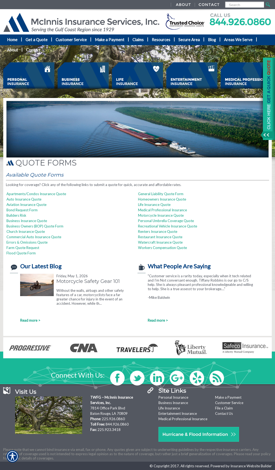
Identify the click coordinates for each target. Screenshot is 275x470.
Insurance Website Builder (251, 466)
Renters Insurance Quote (157, 231)
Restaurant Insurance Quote (160, 237)
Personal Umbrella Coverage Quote (166, 221)
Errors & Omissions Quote (27, 242)
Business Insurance (173, 403)
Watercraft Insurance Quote (160, 242)
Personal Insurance (173, 397)
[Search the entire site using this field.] (244, 5)
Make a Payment (228, 397)
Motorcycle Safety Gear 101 (88, 281)
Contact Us (224, 413)
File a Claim (224, 408)
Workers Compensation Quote (162, 247)
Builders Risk (16, 215)
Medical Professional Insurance (162, 210)
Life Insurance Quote (154, 204)
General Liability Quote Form (160, 194)
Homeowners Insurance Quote (162, 199)
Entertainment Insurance (177, 413)
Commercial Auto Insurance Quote (33, 237)
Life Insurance (169, 408)
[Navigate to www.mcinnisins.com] (267, 99)
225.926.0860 (113, 419)
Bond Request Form (22, 210)
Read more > (30, 320)
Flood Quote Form (21, 253)
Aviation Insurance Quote (26, 204)
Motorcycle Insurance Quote (161, 215)
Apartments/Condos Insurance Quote (36, 194)
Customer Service (229, 403)
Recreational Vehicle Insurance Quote (167, 226)
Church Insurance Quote (25, 231)
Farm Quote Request (22, 247)
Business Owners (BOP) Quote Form (34, 226)
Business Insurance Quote (26, 221)
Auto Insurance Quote (23, 199)
